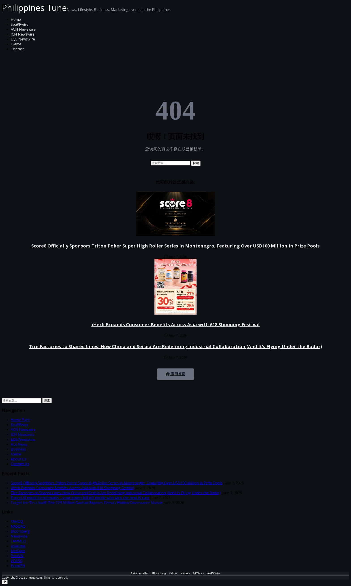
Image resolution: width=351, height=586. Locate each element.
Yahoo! (173, 573)
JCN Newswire (22, 34)
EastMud (18, 541)
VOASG (16, 560)
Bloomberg (20, 531)
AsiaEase (18, 546)
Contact (17, 49)
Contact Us (20, 463)
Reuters (185, 573)
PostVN (17, 555)
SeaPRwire (19, 24)
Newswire (19, 536)
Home (16, 19)
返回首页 (175, 374)
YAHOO (17, 521)
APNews (198, 573)
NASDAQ (18, 526)
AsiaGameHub (140, 573)
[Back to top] (5, 582)
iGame (16, 44)
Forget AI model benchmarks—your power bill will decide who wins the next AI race (80, 497)
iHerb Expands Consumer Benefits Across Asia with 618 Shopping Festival (176, 325)
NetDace (18, 550)
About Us (18, 459)
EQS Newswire (23, 39)
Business (18, 449)
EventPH (18, 565)
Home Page (20, 419)
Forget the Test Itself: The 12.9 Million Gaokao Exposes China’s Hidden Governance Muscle (87, 502)
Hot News (19, 444)
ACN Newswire (23, 29)
